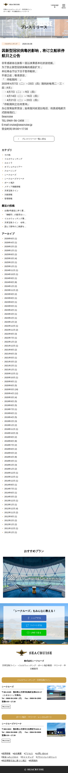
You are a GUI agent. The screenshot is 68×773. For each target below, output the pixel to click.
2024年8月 (9, 282)
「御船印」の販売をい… (15, 215)
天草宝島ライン (11, 191)
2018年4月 (9, 457)
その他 (7, 155)
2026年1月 (9, 250)
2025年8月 (9, 254)
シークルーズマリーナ (14, 179)
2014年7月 (9, 489)
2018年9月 (9, 437)
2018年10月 (9, 433)
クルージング (10, 171)
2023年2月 (9, 318)
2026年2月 (9, 246)
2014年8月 (9, 485)
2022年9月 (9, 334)
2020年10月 (9, 377)
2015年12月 (9, 477)
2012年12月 (9, 509)
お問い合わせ (42, 753)
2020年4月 (9, 393)
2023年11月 (9, 290)
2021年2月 (9, 366)
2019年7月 (9, 409)
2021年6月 (9, 354)
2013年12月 (9, 501)
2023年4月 (9, 310)
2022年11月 (9, 330)
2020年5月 (9, 389)
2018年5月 (9, 453)
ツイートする (36, 625)
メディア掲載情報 (12, 187)
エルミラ (8, 163)
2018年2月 (9, 465)
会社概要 (18, 753)
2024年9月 (9, 278)
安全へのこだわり (10, 757)
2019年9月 (9, 401)
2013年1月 (9, 505)
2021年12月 (9, 346)
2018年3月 (9, 461)
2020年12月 (9, 374)
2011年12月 (9, 528)
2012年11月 (9, 512)
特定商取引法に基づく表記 (14, 760)
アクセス (29, 753)
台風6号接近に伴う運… (14, 211)
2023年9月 (9, 294)
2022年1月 (9, 342)
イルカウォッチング (13, 159)
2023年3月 (9, 314)
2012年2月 (9, 520)
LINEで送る (36, 632)
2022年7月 (9, 338)
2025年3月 (9, 258)
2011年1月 (9, 532)
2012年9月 (9, 516)
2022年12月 (9, 326)
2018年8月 (9, 441)
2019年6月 (9, 413)
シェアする (36, 618)
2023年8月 (9, 298)
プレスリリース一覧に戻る (34, 139)
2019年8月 (9, 405)
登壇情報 (8, 199)
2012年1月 (9, 524)
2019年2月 (9, 421)
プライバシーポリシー (47, 757)
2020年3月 (9, 397)
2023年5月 (9, 306)
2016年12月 (9, 473)
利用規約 (34, 760)
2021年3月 (9, 362)
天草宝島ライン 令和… (15, 222)
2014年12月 (9, 481)
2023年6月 (9, 302)
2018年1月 (9, 469)
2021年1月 (9, 370)
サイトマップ (28, 757)
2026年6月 (9, 239)
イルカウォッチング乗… (15, 219)
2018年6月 (9, 449)
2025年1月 (9, 266)
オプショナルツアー (13, 167)
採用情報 (6, 753)
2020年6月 (9, 385)
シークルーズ (10, 175)
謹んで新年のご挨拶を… (15, 226)
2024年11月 (9, 270)
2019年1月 (9, 425)
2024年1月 (9, 286)
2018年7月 (9, 445)
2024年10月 (9, 274)
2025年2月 (9, 262)
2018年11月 (9, 429)
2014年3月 (9, 497)
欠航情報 (8, 195)
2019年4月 (9, 417)
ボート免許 (9, 183)
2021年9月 (9, 350)
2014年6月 (9, 493)
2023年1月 (9, 322)
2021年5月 (9, 358)
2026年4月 (9, 242)
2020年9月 (9, 381)
